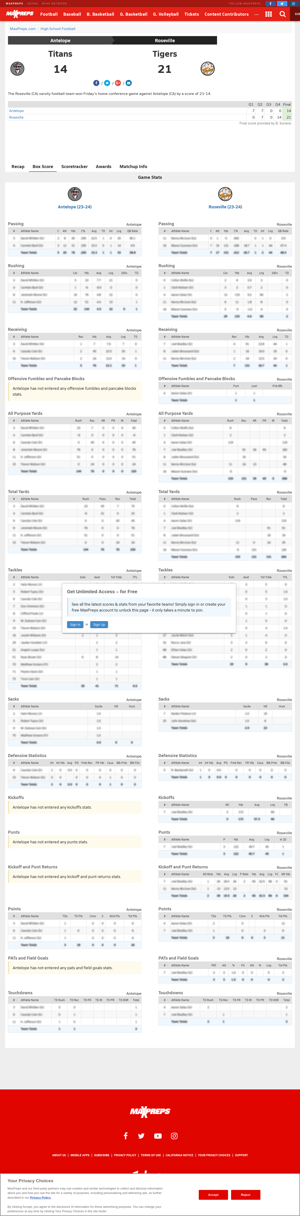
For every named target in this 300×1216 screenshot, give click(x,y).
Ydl (116, 706)
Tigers (165, 53)
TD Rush (59, 1000)
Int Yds (60, 763)
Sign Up (99, 625)
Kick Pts (115, 916)
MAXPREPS (14, 3)
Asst (97, 577)
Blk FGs (135, 763)
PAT (213, 965)
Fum (236, 386)
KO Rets (208, 874)
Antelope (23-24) (75, 207)
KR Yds (285, 874)
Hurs (132, 706)
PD (77, 763)
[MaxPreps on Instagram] (294, 3)
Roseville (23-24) (225, 207)
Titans (60, 53)
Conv (93, 916)
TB (286, 805)
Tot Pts (132, 916)
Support (241, 1155)
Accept (213, 1195)
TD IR (98, 1000)
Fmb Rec (87, 763)
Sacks (98, 706)
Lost (254, 386)
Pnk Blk (277, 386)
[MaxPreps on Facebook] (271, 3)
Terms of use (151, 1155)
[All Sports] (256, 14)
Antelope (60, 40)
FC (276, 874)
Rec (81, 336)
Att (65, 231)
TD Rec (74, 1000)
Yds (73, 231)
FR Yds (100, 763)
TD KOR (123, 1000)
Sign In (75, 625)
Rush (78, 420)
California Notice (179, 1155)
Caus (110, 763)
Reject (245, 1195)
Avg (94, 231)
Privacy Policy (125, 1155)
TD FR (87, 1000)
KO (227, 805)
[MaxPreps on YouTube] (158, 1135)
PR (113, 420)
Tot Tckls (116, 577)
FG (243, 965)
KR (103, 420)
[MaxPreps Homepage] (150, 1112)
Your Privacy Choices (214, 1155)
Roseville (165, 40)
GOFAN (32, 3)
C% (83, 231)
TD (103, 231)
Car (75, 273)
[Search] (283, 14)
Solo (83, 577)
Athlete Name (30, 231)
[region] (150, 1194)
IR (122, 420)
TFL (135, 577)
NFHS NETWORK (54, 3)
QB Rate (132, 231)
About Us (59, 1155)
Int (110, 231)
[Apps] (269, 14)
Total (134, 420)
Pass (102, 499)
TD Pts (78, 916)
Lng (119, 231)
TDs (65, 916)
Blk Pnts (121, 763)
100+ (124, 273)
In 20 (283, 839)
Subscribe (101, 1155)
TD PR (110, 1000)
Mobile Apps (80, 1155)
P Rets (244, 874)
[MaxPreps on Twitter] (282, 3)
